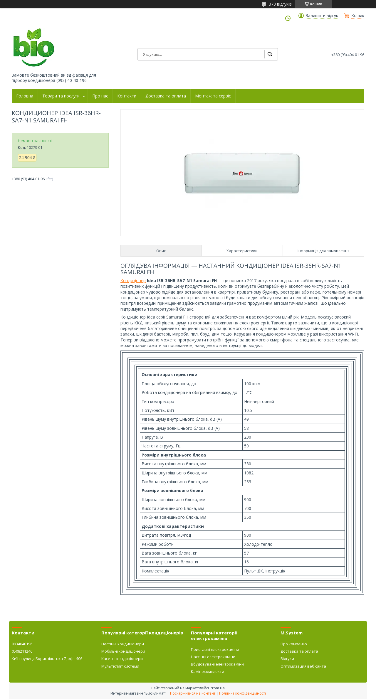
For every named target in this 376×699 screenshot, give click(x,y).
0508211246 (22, 651)
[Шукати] (269, 54)
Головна (24, 96)
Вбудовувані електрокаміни (217, 664)
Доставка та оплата (165, 96)
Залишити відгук (322, 15)
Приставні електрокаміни (215, 649)
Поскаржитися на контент (192, 693)
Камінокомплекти (207, 671)
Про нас (100, 96)
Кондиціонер (133, 280)
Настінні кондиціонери (122, 643)
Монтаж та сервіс (213, 96)
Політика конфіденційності (242, 693)
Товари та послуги (61, 96)
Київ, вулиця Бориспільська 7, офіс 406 (47, 658)
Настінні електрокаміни (213, 656)
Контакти (126, 96)
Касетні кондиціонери (122, 658)
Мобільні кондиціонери (123, 651)
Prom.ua (217, 687)
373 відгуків (280, 4)
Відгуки (287, 658)
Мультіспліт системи (120, 666)
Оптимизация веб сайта (303, 666)
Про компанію (294, 643)
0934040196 (22, 643)
